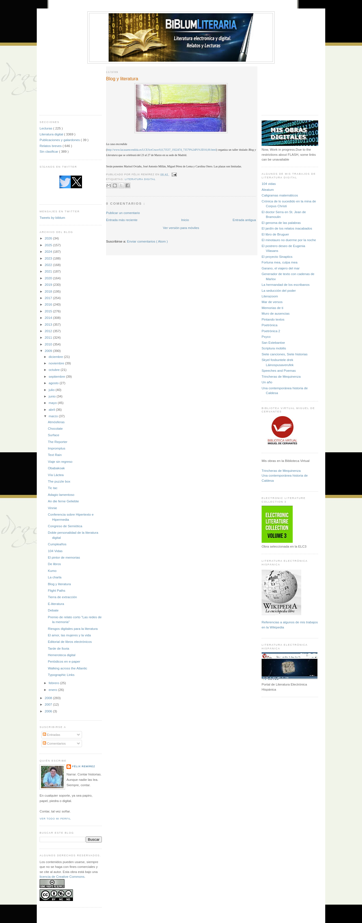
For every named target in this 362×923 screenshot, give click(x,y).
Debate (53, 610)
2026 (49, 238)
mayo (53, 403)
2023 (49, 258)
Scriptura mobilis (274, 348)
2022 (49, 265)
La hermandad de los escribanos (286, 284)
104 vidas (269, 183)
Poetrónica (269, 325)
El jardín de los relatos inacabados (287, 228)
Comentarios (54, 743)
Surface (53, 435)
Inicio (185, 220)
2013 (49, 324)
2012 (49, 331)
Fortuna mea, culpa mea (280, 262)
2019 (49, 284)
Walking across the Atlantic (67, 668)
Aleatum (268, 189)
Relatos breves (51, 146)
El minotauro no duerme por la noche (289, 240)
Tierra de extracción (62, 597)
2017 (49, 298)
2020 (49, 278)
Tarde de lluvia (58, 648)
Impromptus (56, 448)
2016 (49, 304)
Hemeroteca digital (61, 655)
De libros (54, 564)
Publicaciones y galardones (60, 140)
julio (52, 390)
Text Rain (55, 455)
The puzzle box (59, 481)
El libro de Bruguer (275, 234)
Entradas (51, 734)
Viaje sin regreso (60, 461)
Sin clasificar (49, 151)
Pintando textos (273, 319)
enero (53, 689)
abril (52, 409)
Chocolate (55, 428)
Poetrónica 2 (271, 331)
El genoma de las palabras (281, 222)
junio (53, 396)
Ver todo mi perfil (55, 818)
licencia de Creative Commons (62, 876)
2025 (49, 245)
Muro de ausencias (276, 313)
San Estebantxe (273, 342)
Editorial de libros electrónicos (70, 641)
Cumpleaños (57, 544)
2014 (49, 317)
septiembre (57, 376)
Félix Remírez (83, 766)
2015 (49, 311)
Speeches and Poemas (279, 370)
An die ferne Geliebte (63, 501)
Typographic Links (61, 674)
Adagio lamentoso (61, 494)
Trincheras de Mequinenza (281, 376)
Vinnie (52, 508)
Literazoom (270, 296)
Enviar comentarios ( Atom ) (147, 241)
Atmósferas (56, 422)
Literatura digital (52, 134)
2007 (49, 704)
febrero (54, 683)
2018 (49, 291)
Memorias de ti (272, 308)
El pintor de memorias (64, 557)
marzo (54, 416)
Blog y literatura (59, 584)
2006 (49, 711)
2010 (49, 344)
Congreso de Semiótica (65, 526)
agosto (54, 383)
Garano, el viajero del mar (280, 268)
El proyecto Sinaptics (277, 256)
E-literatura (56, 604)
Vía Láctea (56, 475)
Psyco (266, 336)
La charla (54, 577)
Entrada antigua (244, 220)
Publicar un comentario (123, 213)
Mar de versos (272, 302)
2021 (49, 271)
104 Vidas (55, 551)
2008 (49, 698)
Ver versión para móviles (181, 228)
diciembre (56, 356)
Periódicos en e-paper (64, 661)
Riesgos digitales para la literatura (73, 628)
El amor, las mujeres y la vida (69, 635)
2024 (49, 251)
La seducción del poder (279, 290)
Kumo (52, 570)
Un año (267, 382)
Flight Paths (56, 590)
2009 (49, 351)
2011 (49, 337)
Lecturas (46, 128)
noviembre (57, 363)
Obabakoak (56, 468)
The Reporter (57, 442)
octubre (55, 369)
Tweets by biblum (52, 217)
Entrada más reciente (121, 220)
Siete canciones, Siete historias (284, 354)
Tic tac (52, 488)
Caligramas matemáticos (280, 195)
